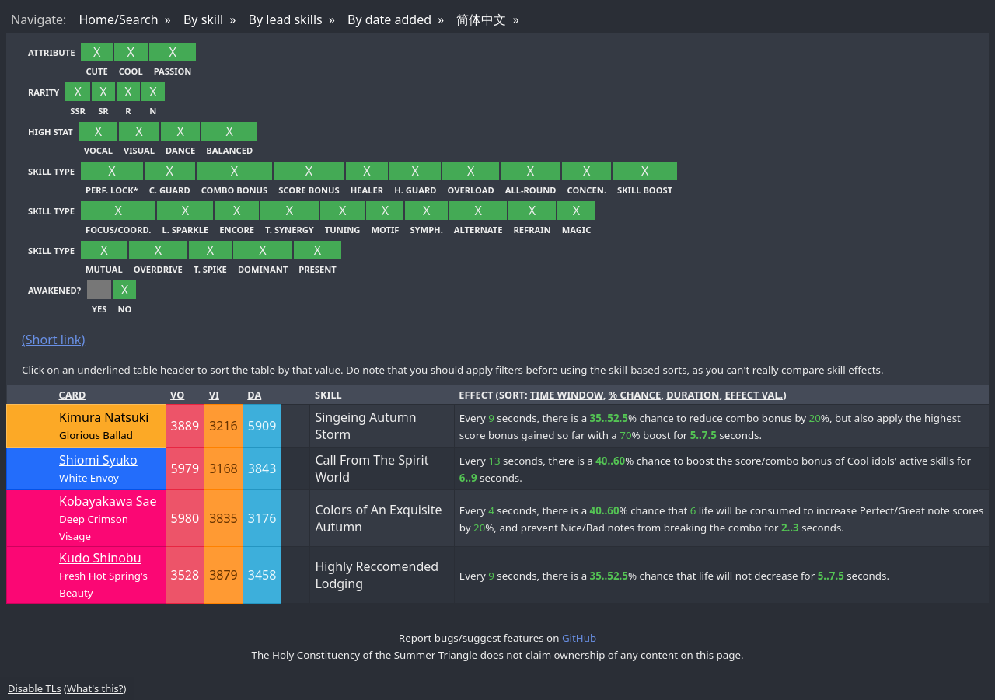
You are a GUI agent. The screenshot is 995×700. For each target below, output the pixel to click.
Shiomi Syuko (98, 459)
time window (566, 395)
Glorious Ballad (96, 435)
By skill (203, 19)
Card (72, 395)
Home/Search (118, 19)
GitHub (579, 638)
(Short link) (53, 339)
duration (692, 395)
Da (254, 395)
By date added (389, 19)
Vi (214, 395)
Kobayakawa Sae (108, 501)
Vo (177, 395)
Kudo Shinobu (100, 557)
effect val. (753, 395)
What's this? (95, 688)
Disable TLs (34, 688)
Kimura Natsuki (103, 417)
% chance (635, 395)
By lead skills (286, 19)
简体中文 (481, 19)
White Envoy (89, 478)
